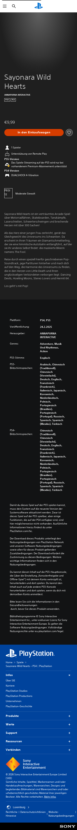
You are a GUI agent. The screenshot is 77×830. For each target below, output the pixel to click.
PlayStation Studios (17, 691)
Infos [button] (38, 675)
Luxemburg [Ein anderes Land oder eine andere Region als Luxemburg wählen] (18, 807)
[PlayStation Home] (38, 6)
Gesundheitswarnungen (23, 605)
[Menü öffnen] (4, 6)
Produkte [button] (38, 716)
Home (9, 662)
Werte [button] (38, 724)
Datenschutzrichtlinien (33, 812)
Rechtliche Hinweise (11, 813)
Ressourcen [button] (38, 741)
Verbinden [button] (38, 750)
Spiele (20, 662)
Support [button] (38, 733)
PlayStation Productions (19, 696)
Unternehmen (13, 701)
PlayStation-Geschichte (19, 706)
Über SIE (10, 680)
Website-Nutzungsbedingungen (61, 813)
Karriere (10, 685)
